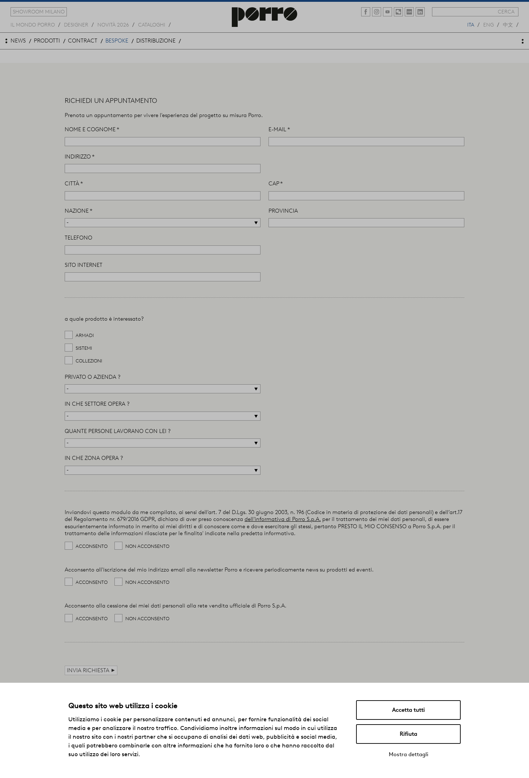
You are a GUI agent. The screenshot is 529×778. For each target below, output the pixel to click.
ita (470, 24)
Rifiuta (408, 734)
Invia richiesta (91, 670)
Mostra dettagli (408, 754)
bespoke (116, 40)
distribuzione (155, 40)
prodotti (47, 40)
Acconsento (92, 546)
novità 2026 (113, 24)
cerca (506, 12)
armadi (85, 335)
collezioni (89, 361)
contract (82, 40)
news (18, 40)
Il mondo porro (33, 24)
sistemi (84, 348)
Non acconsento (147, 546)
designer (76, 24)
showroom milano (39, 12)
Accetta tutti (408, 710)
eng (488, 24)
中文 (508, 24)
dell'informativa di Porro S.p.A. (283, 519)
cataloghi (151, 24)
